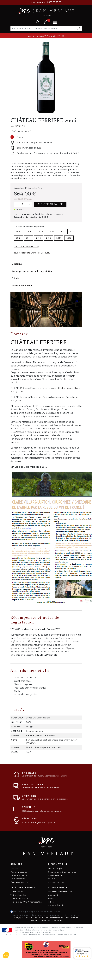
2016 (48, 238)
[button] (6, 955)
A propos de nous (56, 882)
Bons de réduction (56, 905)
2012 (18, 238)
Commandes (54, 895)
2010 (61, 232)
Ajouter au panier (50, 204)
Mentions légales (55, 869)
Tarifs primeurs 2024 (19, 898)
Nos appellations (55, 875)
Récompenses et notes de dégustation (32, 271)
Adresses (52, 902)
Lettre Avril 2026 (17, 892)
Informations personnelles (60, 892)
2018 (69, 238)
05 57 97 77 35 (74, 915)
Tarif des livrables (18, 895)
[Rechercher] (46, 28)
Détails (15, 278)
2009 (51, 232)
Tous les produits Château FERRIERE (32, 253)
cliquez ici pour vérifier (71, 911)
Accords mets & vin (22, 286)
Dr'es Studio (57, 920)
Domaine (17, 264)
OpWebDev (45, 920)
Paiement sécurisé (18, 872)
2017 (59, 238)
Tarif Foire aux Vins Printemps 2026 (26, 902)
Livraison (14, 869)
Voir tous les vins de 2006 (26, 246)
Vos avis (51, 879)
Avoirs (51, 898)
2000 (29, 232)
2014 (28, 238)
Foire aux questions (19, 882)
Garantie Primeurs (18, 875)
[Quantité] (22, 204)
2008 (40, 232)
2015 (38, 238)
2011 (72, 232)
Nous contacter (17, 879)
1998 (18, 232)
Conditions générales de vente (62, 872)
